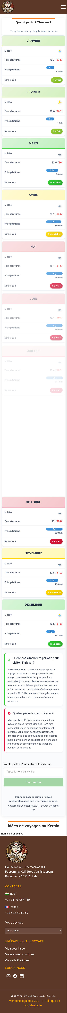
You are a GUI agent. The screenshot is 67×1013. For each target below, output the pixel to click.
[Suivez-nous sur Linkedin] (21, 976)
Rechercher (33, 782)
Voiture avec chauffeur (20, 954)
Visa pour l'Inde (15, 948)
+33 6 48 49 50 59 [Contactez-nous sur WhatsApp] (16, 912)
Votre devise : (14, 922)
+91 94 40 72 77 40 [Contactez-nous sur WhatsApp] (17, 899)
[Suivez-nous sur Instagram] (8, 976)
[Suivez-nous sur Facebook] (15, 976)
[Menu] (61, 7)
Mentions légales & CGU (24, 1000)
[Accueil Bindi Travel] (7, 7)
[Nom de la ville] (33, 771)
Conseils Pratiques (17, 960)
